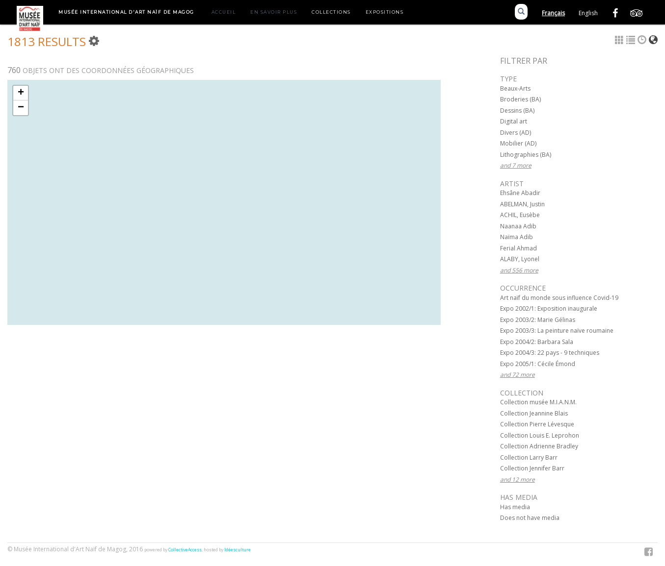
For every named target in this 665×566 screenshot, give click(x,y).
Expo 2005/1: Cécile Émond (537, 364)
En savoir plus (273, 12)
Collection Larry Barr (529, 457)
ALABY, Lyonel (519, 259)
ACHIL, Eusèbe (520, 215)
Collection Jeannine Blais (534, 413)
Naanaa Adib (518, 226)
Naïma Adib (516, 237)
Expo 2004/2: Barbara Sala (536, 342)
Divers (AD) (515, 132)
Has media (515, 507)
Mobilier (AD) (518, 143)
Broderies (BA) (520, 99)
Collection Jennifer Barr (532, 468)
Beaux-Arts (515, 88)
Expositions (385, 12)
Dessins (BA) (517, 110)
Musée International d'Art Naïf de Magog (126, 12)
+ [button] (21, 93)
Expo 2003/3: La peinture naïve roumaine (556, 330)
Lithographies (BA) (525, 154)
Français (553, 13)
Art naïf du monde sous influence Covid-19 (559, 298)
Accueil (224, 12)
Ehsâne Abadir (520, 193)
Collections (331, 12)
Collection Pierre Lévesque (537, 424)
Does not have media (529, 518)
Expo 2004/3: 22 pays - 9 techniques (549, 352)
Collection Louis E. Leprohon (539, 435)
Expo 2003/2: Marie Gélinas (537, 320)
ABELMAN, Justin (522, 204)
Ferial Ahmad (518, 248)
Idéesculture (237, 550)
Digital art (513, 121)
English (588, 13)
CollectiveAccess (185, 550)
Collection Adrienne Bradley (539, 446)
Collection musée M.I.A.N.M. (538, 402)
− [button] (21, 107)
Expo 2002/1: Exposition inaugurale (548, 308)
